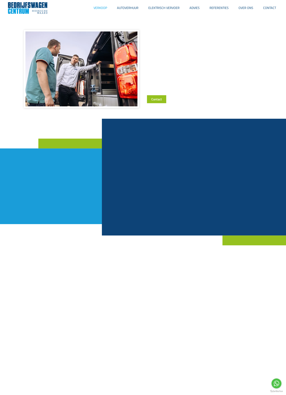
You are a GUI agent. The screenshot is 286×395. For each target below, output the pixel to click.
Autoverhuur (127, 7)
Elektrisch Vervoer (164, 7)
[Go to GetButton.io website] (276, 391)
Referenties (219, 7)
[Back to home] (28, 8)
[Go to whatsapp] (276, 383)
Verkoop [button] (100, 7)
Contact (269, 7)
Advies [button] (194, 7)
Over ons (246, 7)
